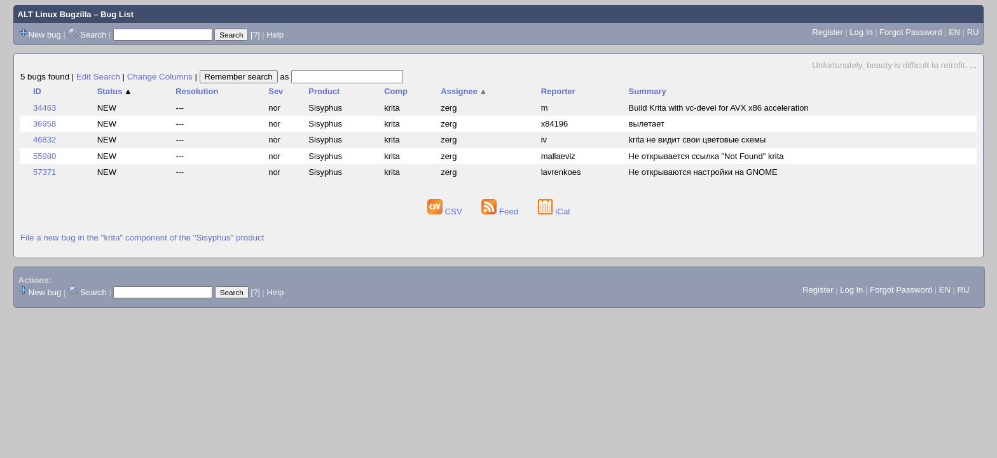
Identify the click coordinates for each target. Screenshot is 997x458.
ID (37, 91)
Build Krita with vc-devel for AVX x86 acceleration (719, 108)
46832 (44, 139)
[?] (255, 34)
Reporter (558, 91)
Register (827, 32)
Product (324, 91)
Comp (396, 91)
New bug (45, 34)
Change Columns (160, 76)
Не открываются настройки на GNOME (703, 172)
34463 (44, 108)
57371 (44, 172)
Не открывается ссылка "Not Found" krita (706, 156)
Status (114, 91)
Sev (275, 91)
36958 (44, 123)
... (973, 65)
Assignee (464, 91)
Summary (647, 91)
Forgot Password (910, 32)
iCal (554, 211)
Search (93, 34)
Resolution (196, 91)
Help (275, 34)
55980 (44, 156)
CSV (446, 211)
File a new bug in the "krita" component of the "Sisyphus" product (142, 237)
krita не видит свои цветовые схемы (697, 139)
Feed (501, 211)
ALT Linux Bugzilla (55, 14)
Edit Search (98, 76)
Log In (860, 32)
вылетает (646, 123)
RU (973, 32)
